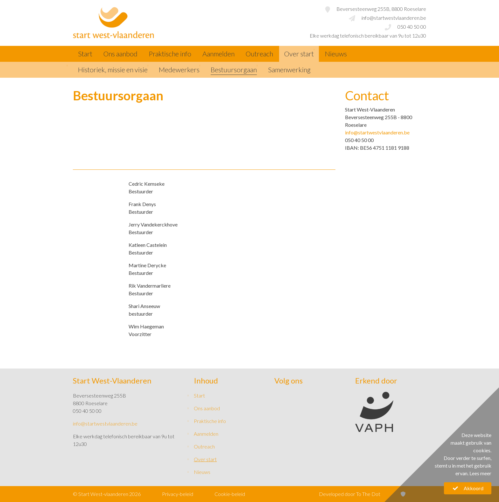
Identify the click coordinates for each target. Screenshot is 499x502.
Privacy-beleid (177, 494)
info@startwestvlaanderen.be (377, 132)
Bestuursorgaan (234, 70)
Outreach (259, 54)
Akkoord (467, 488)
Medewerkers (179, 70)
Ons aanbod (120, 54)
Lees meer (480, 473)
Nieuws (336, 54)
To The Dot (368, 494)
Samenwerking (289, 70)
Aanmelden (218, 54)
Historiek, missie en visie (113, 70)
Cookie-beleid (229, 494)
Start (85, 54)
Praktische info (170, 54)
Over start (299, 54)
